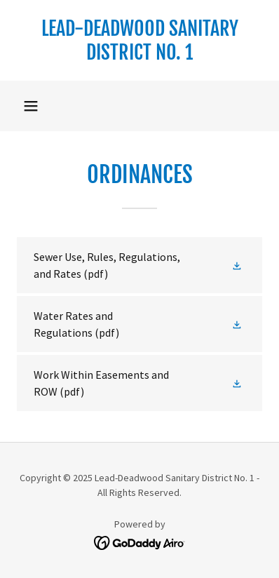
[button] (31, 106)
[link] (139, 40)
